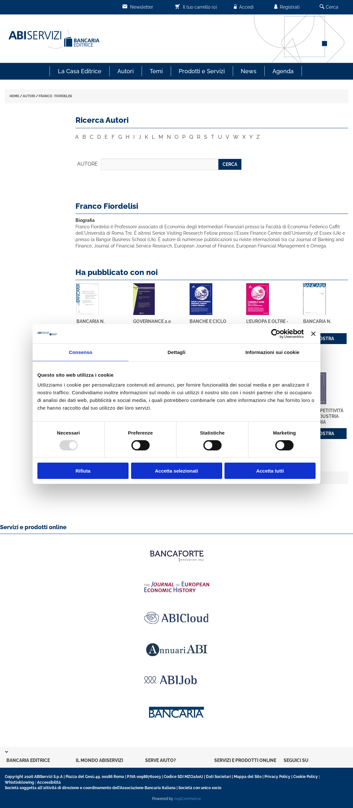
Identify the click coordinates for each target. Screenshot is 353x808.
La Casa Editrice (79, 71)
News (248, 71)
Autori (125, 71)
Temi (156, 71)
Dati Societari (218, 776)
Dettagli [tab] (176, 352)
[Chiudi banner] (313, 333)
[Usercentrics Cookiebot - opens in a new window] (276, 333)
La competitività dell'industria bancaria (323, 416)
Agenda (283, 71)
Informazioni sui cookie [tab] (273, 352)
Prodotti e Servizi (202, 71)
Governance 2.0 (152, 321)
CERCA (230, 164)
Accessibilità (49, 782)
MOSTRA (324, 338)
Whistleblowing (19, 782)
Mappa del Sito (248, 776)
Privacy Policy (277, 776)
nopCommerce (187, 798)
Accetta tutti (270, 471)
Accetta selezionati (176, 471)
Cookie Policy (305, 776)
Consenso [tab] (80, 352)
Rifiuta (82, 471)
